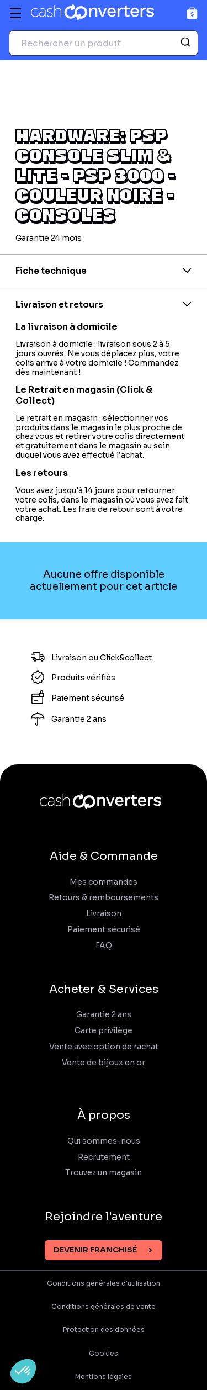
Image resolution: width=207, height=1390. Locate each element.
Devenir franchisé (95, 1250)
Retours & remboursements (103, 897)
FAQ (103, 945)
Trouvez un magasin (103, 1172)
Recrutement (104, 1157)
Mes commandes (103, 882)
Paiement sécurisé (103, 929)
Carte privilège (103, 1030)
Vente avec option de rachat (103, 1046)
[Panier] (192, 13)
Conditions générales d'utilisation (103, 1283)
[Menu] (15, 13)
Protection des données (104, 1330)
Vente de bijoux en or (103, 1062)
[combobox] (103, 43)
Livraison (103, 913)
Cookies (103, 1353)
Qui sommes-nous (103, 1141)
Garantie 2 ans (103, 1014)
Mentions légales (103, 1377)
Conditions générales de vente (103, 1306)
